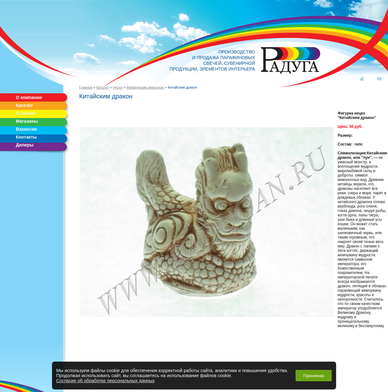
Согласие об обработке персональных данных (105, 380)
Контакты (26, 137)
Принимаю (313, 375)
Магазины (27, 121)
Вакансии (26, 129)
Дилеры (25, 144)
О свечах (25, 113)
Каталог (24, 105)
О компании (29, 97)
